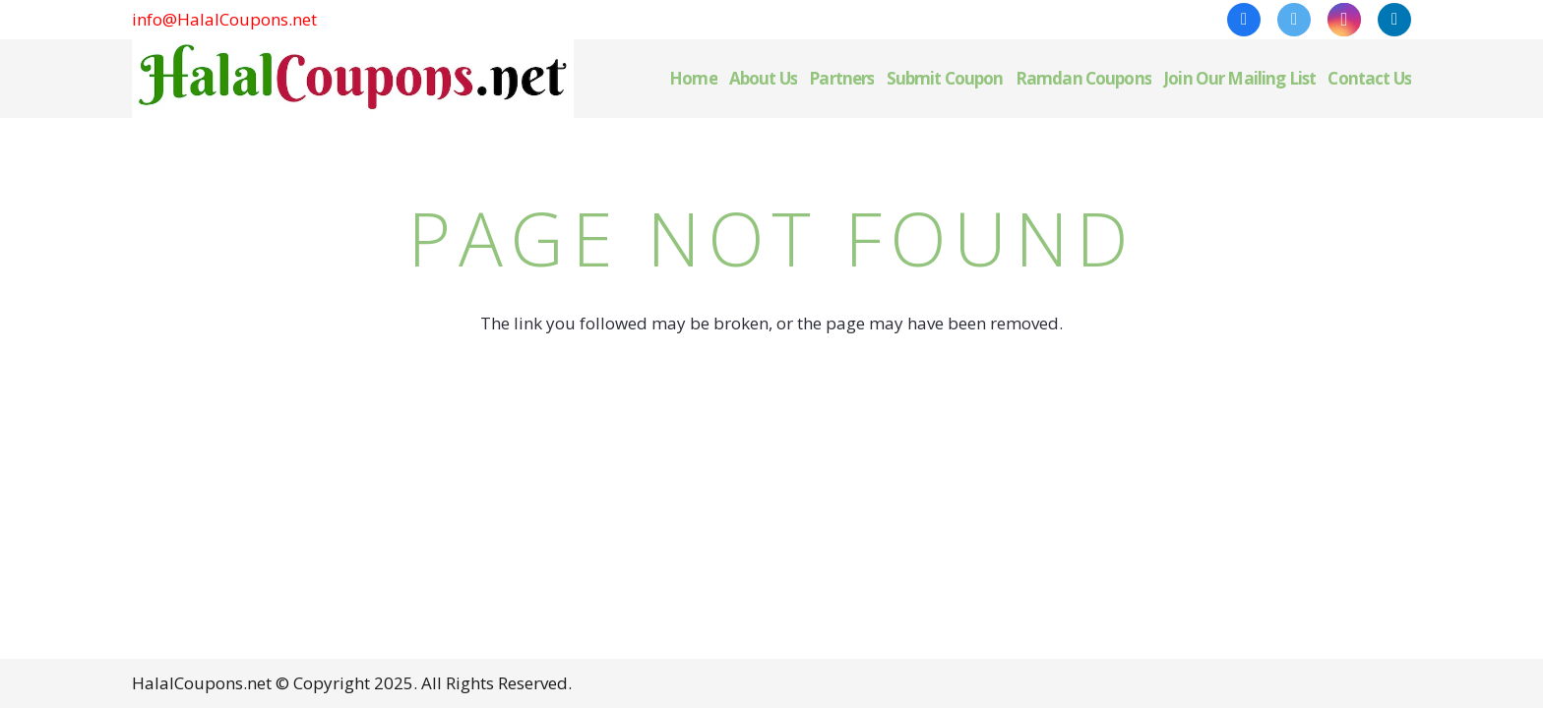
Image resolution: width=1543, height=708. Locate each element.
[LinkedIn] (1394, 19)
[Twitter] (1294, 19)
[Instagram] (1344, 19)
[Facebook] (1244, 19)
